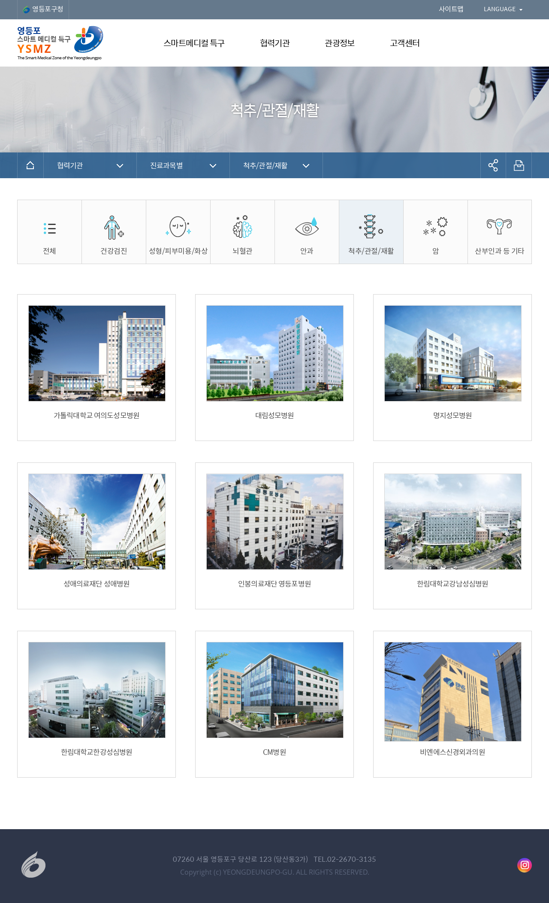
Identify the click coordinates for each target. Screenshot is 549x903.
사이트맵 (451, 9)
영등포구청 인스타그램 (524, 865)
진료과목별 (166, 165)
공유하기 (493, 165)
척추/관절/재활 (265, 165)
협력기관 (70, 165)
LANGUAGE (500, 8)
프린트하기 (519, 165)
